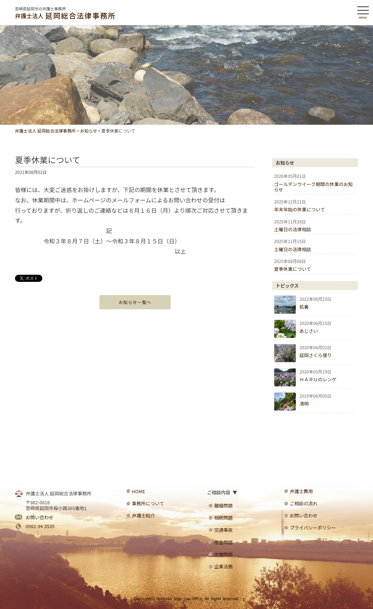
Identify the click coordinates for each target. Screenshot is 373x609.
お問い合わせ (39, 517)
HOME (138, 491)
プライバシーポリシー (313, 527)
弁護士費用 (301, 491)
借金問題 (223, 542)
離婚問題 (223, 505)
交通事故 (223, 529)
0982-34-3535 (40, 526)
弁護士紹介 (143, 515)
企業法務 (223, 566)
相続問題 (223, 517)
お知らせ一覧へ (135, 302)
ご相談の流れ (303, 503)
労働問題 (223, 554)
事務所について (148, 503)
